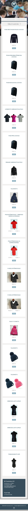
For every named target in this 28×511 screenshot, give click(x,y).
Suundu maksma (20, 19)
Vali (14, 48)
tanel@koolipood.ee (10, 486)
